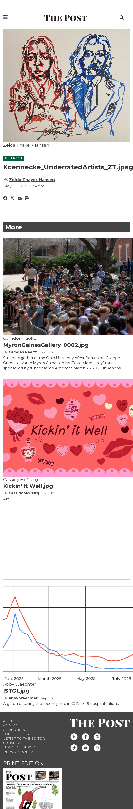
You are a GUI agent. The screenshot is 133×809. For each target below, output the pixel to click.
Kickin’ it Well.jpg (28, 486)
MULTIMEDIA (13, 158)
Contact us (14, 725)
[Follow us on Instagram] (97, 736)
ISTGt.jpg (16, 691)
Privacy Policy (18, 751)
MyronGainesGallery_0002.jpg (46, 345)
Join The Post (17, 734)
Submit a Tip (15, 743)
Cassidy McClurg (20, 479)
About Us (12, 721)
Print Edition (23, 763)
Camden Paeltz (19, 338)
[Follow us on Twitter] (74, 736)
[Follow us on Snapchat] (97, 747)
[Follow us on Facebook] (85, 736)
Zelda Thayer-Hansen (32, 179)
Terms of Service (21, 747)
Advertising (15, 729)
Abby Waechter (19, 684)
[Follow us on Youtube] (85, 747)
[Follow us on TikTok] (74, 747)
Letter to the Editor (24, 738)
